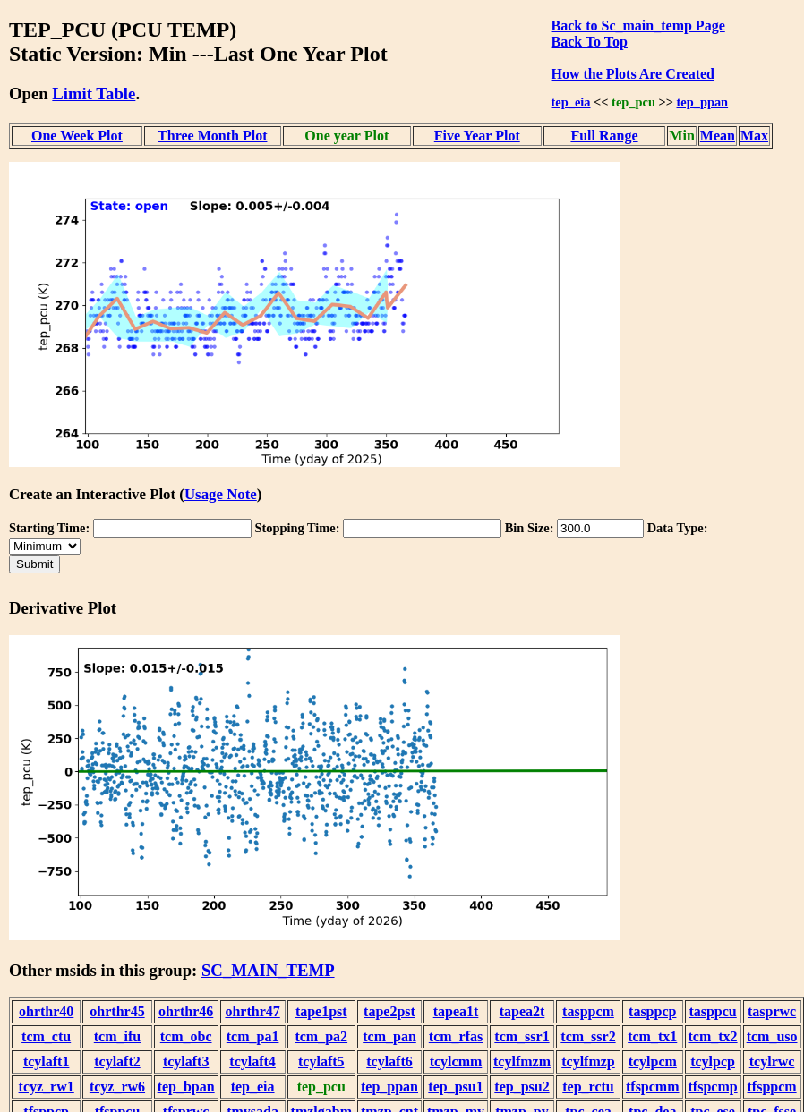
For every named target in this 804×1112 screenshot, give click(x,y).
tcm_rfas (456, 1036)
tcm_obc (186, 1036)
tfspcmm (653, 1086)
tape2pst (389, 1011)
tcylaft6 (389, 1061)
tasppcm (588, 1011)
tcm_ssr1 (521, 1036)
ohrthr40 (46, 1011)
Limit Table (93, 93)
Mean (717, 135)
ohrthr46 (185, 1011)
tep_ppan (703, 102)
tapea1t (456, 1011)
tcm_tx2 (713, 1036)
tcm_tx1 (652, 1036)
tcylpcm (653, 1061)
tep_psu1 (455, 1086)
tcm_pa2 (321, 1036)
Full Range (603, 135)
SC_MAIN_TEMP (268, 970)
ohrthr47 (252, 1011)
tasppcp (652, 1011)
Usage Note (220, 494)
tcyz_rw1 (46, 1086)
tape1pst (321, 1011)
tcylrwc (772, 1061)
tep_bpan (186, 1086)
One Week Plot (77, 135)
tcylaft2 (117, 1061)
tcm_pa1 (253, 1036)
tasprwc (772, 1011)
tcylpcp (712, 1061)
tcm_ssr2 (587, 1036)
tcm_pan (389, 1036)
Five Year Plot (477, 135)
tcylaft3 (186, 1061)
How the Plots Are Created (633, 73)
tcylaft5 (321, 1061)
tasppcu (712, 1011)
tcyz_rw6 (117, 1086)
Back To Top (590, 41)
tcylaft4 (252, 1061)
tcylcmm (456, 1061)
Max (754, 135)
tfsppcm (772, 1086)
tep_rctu (587, 1086)
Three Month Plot (212, 135)
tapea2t (522, 1011)
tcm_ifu (117, 1036)
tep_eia (571, 102)
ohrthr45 (117, 1011)
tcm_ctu (46, 1036)
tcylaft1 (46, 1061)
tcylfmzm (522, 1061)
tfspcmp (713, 1086)
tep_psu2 (521, 1086)
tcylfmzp (588, 1061)
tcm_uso (772, 1036)
